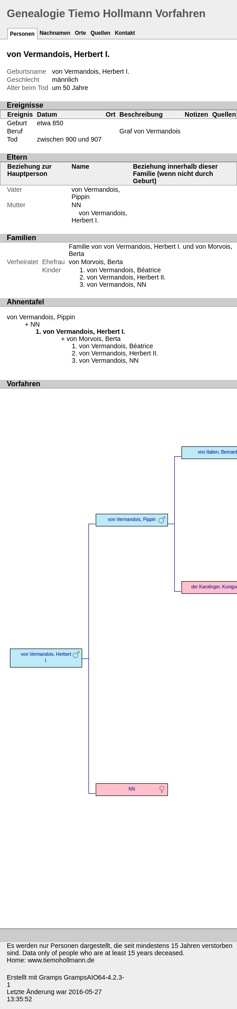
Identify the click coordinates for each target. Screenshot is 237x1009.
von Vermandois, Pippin (41, 317)
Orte (80, 33)
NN (76, 204)
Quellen (100, 33)
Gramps (50, 977)
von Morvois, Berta (96, 261)
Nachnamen (55, 33)
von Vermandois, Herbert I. (46, 657)
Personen (22, 34)
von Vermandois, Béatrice (124, 270)
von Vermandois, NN (116, 284)
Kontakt (125, 33)
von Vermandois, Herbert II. (126, 277)
